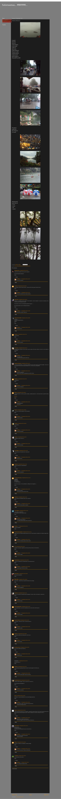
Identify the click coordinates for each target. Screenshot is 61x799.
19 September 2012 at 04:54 (25, 566)
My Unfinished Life (17, 680)
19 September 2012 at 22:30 (24, 647)
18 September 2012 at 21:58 (25, 310)
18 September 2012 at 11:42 (26, 477)
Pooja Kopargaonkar (17, 606)
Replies (17, 277)
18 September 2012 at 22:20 (25, 503)
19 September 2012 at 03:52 (23, 573)
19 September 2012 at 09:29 (22, 579)
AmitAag (18, 292)
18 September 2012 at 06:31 (22, 299)
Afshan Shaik (16, 725)
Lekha (15, 710)
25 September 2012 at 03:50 (21, 742)
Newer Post (14, 794)
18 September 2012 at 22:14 (25, 385)
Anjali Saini (16, 299)
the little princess (17, 647)
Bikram (15, 392)
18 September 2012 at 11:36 (22, 464)
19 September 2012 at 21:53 (25, 626)
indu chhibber (16, 510)
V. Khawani (16, 755)
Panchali (15, 423)
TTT (15, 546)
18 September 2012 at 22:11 (25, 355)
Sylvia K (15, 409)
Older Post (46, 794)
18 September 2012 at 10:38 (23, 450)
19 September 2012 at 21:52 (25, 599)
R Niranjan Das (16, 270)
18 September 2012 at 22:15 (25, 401)
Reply (16, 282)
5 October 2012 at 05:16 (22, 755)
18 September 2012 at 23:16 (20, 546)
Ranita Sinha (16, 573)
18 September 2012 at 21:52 (25, 292)
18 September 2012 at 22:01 (25, 340)
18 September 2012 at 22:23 (25, 518)
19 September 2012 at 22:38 (23, 660)
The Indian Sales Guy (17, 477)
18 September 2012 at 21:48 (23, 526)
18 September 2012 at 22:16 (25, 416)
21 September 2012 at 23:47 (23, 725)
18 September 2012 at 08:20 (21, 409)
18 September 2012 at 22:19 (25, 470)
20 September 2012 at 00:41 (25, 680)
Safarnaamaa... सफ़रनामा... (15, 5)
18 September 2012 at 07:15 (22, 334)
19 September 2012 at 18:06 (22, 633)
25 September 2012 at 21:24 (25, 748)
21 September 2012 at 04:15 (25, 717)
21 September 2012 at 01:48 (21, 710)
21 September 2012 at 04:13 (25, 702)
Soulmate (16, 334)
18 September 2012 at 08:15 (21, 392)
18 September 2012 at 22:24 (25, 539)
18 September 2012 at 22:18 (25, 443)
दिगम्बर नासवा (16, 579)
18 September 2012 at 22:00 (25, 327)
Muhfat (15, 742)
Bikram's (15, 396)
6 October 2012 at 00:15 (25, 762)
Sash (15, 695)
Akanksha (16, 464)
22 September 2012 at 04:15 (25, 734)
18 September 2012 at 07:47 (25, 363)
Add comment (14, 768)
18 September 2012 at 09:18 (22, 423)
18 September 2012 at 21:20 (23, 510)
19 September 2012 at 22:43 (22, 666)
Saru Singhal (16, 450)
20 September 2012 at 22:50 (20, 695)
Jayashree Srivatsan (17, 363)
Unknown (16, 633)
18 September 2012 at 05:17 (24, 270)
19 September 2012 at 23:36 (25, 653)
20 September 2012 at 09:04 (25, 688)
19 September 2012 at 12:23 (25, 606)
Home (30, 794)
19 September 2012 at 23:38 (25, 673)
